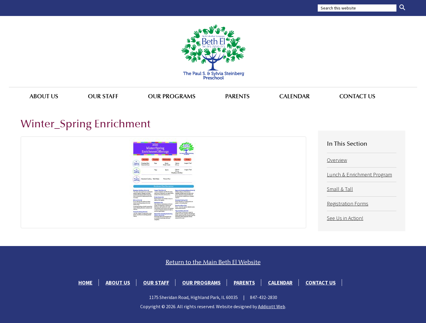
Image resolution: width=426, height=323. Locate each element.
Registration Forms (347, 203)
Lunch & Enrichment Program (359, 174)
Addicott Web (271, 306)
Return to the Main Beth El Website (213, 262)
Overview (337, 160)
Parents (237, 96)
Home (85, 282)
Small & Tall (340, 189)
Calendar (294, 96)
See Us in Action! (345, 218)
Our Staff (103, 96)
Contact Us (357, 96)
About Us (44, 96)
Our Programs (172, 96)
